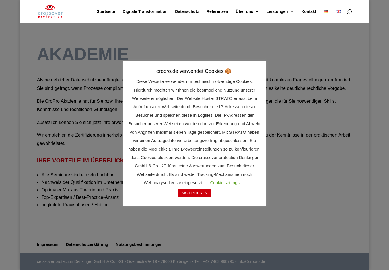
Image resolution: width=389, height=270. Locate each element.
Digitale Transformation (144, 11)
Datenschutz (187, 11)
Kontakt (308, 11)
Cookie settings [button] (225, 182)
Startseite (106, 11)
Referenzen (217, 11)
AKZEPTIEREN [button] (194, 193)
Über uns (244, 11)
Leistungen (277, 11)
